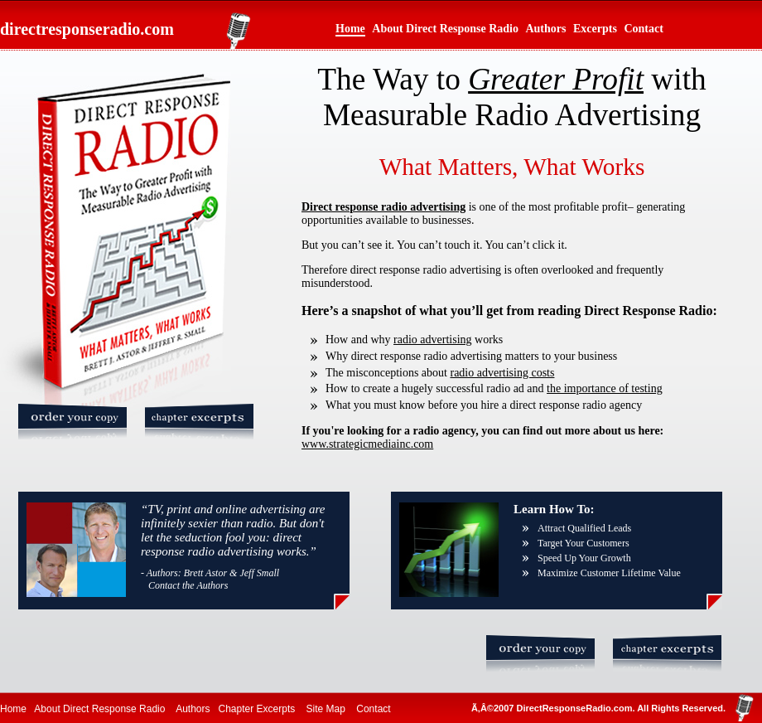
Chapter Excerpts (257, 709)
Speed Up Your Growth (584, 558)
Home (350, 28)
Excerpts (595, 28)
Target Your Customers (583, 543)
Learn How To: (554, 509)
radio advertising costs (502, 372)
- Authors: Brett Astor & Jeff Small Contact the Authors (210, 579)
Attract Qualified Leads (584, 528)
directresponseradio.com (87, 29)
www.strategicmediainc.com (367, 444)
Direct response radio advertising (383, 207)
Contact (643, 28)
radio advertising (432, 339)
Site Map (325, 709)
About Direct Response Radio (445, 28)
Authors (545, 28)
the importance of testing (605, 388)
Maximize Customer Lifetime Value (609, 573)
